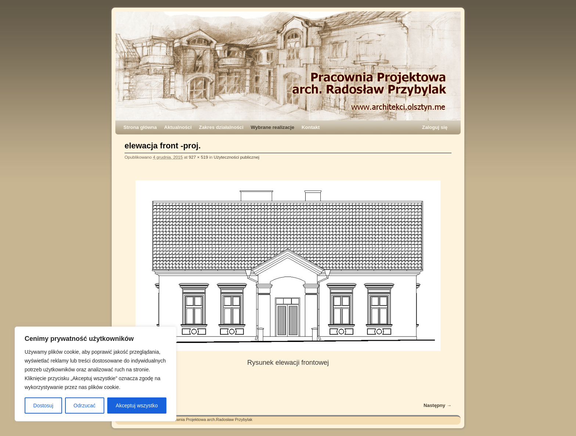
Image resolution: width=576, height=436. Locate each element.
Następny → (437, 405)
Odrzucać (84, 405)
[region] (95, 374)
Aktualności (178, 127)
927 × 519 (198, 157)
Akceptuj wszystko (137, 405)
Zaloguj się (434, 127)
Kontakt (311, 127)
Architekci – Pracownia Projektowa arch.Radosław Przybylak (198, 419)
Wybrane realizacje (273, 127)
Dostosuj (43, 405)
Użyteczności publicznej (236, 157)
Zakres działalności (221, 127)
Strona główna (140, 127)
